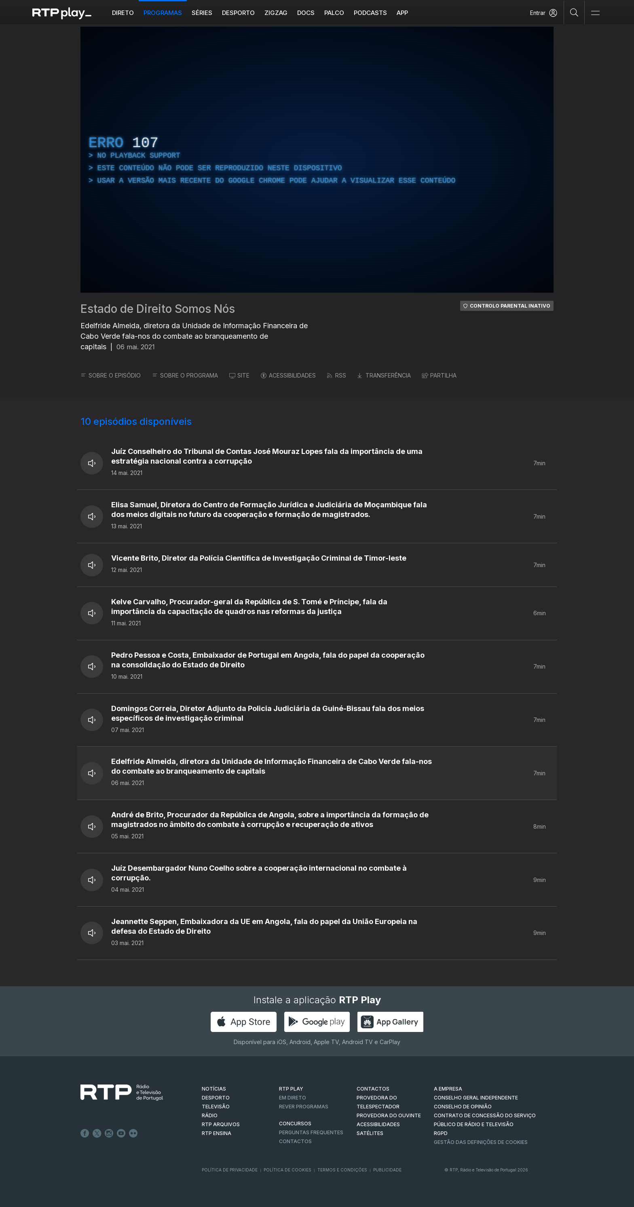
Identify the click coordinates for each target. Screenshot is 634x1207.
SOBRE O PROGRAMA (185, 375)
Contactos (295, 1141)
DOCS (306, 13)
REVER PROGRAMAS (303, 1107)
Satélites (370, 1133)
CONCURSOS (295, 1123)
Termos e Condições (342, 1169)
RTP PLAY (291, 1089)
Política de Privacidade (230, 1169)
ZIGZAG (275, 13)
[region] (317, 160)
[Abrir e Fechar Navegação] (595, 13)
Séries (202, 13)
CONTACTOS (373, 1089)
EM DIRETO (292, 1098)
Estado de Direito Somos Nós (157, 309)
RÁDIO (210, 1115)
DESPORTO (216, 1098)
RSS (336, 375)
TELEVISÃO (216, 1107)
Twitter (97, 1133)
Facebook (84, 1133)
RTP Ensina (216, 1133)
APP (402, 13)
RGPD (441, 1133)
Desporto (238, 13)
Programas (163, 13)
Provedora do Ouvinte (389, 1115)
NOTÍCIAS (214, 1089)
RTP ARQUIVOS (221, 1124)
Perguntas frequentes (311, 1132)
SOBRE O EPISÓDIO (110, 375)
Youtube (121, 1133)
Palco (334, 13)
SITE (239, 375)
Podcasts (370, 13)
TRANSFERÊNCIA (384, 375)
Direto (123, 13)
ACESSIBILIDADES (288, 375)
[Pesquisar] (574, 12)
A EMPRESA (448, 1089)
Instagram (109, 1133)
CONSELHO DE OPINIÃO (463, 1107)
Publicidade (387, 1169)
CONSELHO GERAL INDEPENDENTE (476, 1098)
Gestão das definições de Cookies (481, 1142)
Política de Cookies (287, 1169)
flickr (133, 1133)
